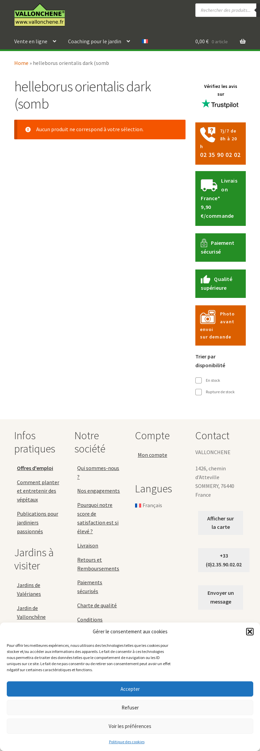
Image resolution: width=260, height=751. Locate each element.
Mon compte (152, 454)
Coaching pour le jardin (94, 41)
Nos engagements (98, 490)
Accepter (130, 689)
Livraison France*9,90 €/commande (219, 198)
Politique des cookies (127, 741)
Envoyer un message (221, 597)
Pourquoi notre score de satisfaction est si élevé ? (97, 518)
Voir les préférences (130, 726)
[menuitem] (144, 41)
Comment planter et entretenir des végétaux (38, 491)
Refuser (130, 707)
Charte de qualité (97, 605)
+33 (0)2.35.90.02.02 (224, 560)
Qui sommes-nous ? (98, 472)
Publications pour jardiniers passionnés (37, 522)
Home (21, 63)
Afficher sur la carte (220, 523)
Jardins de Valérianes (29, 589)
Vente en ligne (30, 41)
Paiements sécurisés (89, 586)
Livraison (87, 545)
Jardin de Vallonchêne (31, 612)
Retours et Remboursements (98, 564)
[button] (249, 631)
